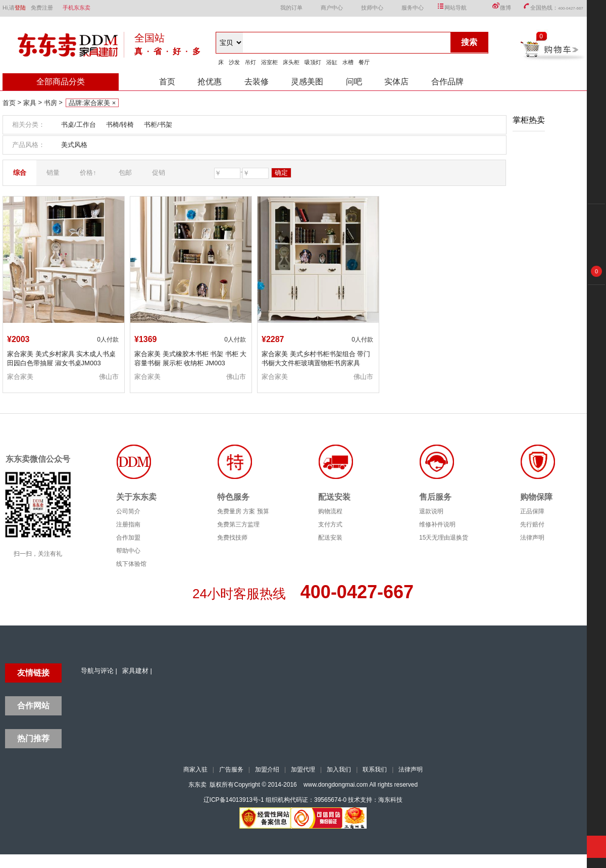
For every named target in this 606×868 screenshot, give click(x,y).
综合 (19, 172)
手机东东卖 (76, 8)
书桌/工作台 (78, 124)
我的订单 (291, 8)
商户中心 (332, 8)
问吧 (354, 81)
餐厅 (364, 62)
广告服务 (231, 769)
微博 (505, 8)
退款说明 (431, 511)
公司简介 (128, 511)
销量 (53, 172)
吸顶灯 (313, 62)
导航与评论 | (99, 670)
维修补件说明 (437, 524)
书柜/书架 (158, 124)
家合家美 (20, 376)
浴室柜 (269, 62)
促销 (158, 172)
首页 (167, 81)
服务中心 (412, 8)
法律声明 (532, 537)
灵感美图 (307, 81)
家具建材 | (137, 670)
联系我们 (375, 769)
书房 (50, 103)
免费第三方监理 (238, 524)
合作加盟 (128, 537)
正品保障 (532, 511)
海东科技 (390, 799)
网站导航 (455, 8)
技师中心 (372, 8)
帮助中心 (128, 550)
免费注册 (42, 8)
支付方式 (330, 524)
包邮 (125, 172)
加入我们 (339, 769)
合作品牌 (447, 81)
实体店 (396, 81)
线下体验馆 (131, 563)
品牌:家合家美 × (92, 103)
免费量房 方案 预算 (243, 511)
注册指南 (128, 524)
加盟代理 (303, 769)
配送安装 (330, 537)
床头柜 (291, 62)
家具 (29, 103)
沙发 (234, 62)
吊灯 (250, 62)
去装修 (256, 81)
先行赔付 (532, 524)
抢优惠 (209, 81)
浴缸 (331, 62)
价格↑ (88, 172)
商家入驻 (195, 769)
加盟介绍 (267, 769)
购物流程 (330, 511)
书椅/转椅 (120, 124)
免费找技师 (232, 537)
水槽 (348, 62)
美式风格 (74, 145)
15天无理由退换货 (443, 537)
